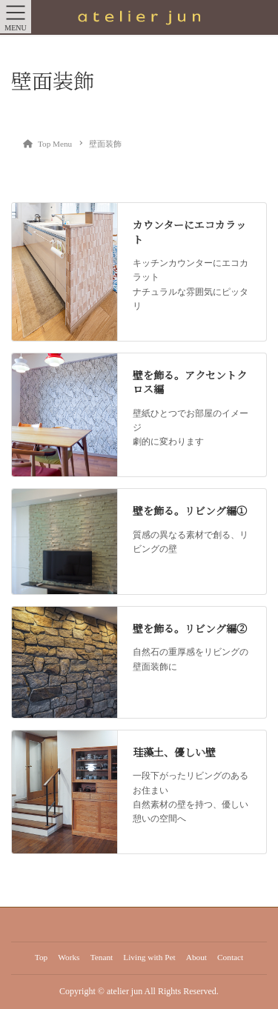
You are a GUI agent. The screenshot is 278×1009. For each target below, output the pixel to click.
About (196, 957)
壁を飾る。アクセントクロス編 (190, 382)
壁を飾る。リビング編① (190, 510)
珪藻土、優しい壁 (174, 752)
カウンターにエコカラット (189, 232)
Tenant (101, 957)
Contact (230, 957)
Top (41, 957)
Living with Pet (149, 957)
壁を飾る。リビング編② (190, 628)
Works (68, 957)
